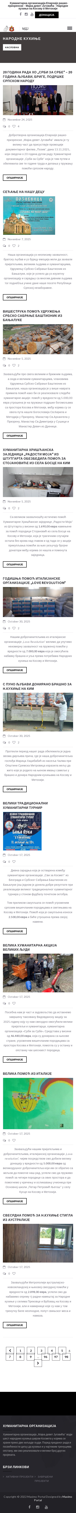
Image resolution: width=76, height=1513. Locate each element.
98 (66, 1357)
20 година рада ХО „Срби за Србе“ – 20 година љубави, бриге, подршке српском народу (37, 76)
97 (56, 1357)
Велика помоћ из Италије (27, 1073)
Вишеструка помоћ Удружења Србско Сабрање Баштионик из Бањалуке (32, 315)
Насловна (12, 47)
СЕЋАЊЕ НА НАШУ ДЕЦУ (24, 192)
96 (45, 1357)
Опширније (15, 177)
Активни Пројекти (19, 1476)
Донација (46, 14)
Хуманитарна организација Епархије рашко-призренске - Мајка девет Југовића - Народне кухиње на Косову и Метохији (38, 5)
